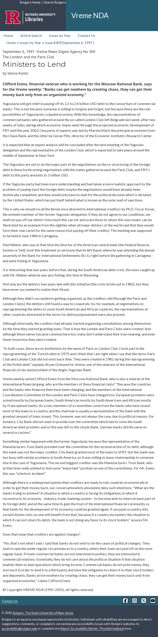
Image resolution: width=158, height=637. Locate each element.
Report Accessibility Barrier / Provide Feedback (92, 628)
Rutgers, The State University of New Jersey (43, 613)
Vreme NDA (90, 15)
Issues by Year (60, 35)
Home (8, 35)
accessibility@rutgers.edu (19, 628)
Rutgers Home (30, 2)
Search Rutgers (55, 2)
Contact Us (86, 35)
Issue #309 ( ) (69, 42)
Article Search (31, 35)
